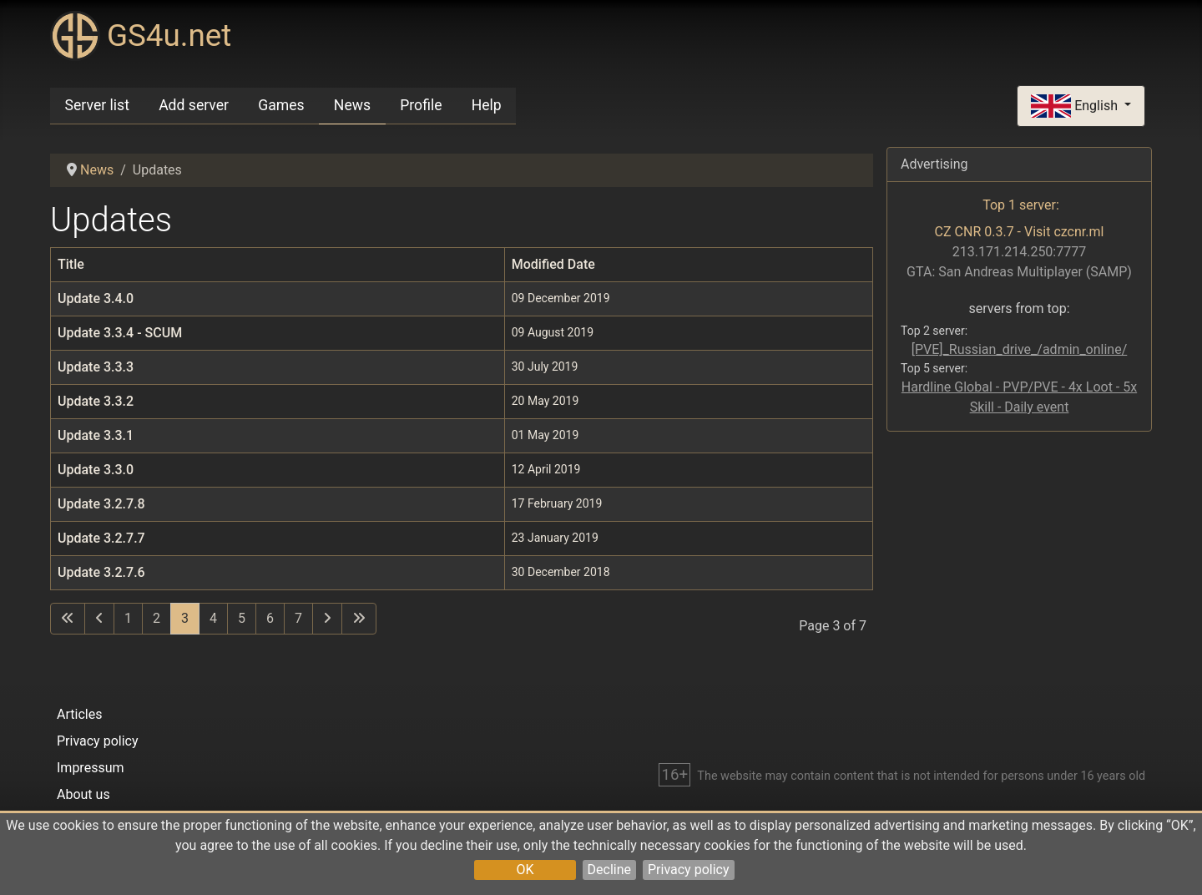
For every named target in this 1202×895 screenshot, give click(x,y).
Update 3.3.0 (96, 470)
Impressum (90, 768)
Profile (421, 105)
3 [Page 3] (185, 618)
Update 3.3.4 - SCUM (120, 333)
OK (524, 869)
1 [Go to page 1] (128, 618)
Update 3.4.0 (96, 298)
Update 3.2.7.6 (101, 572)
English (1076, 106)
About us (83, 794)
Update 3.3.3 (96, 367)
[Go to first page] (67, 619)
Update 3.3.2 (96, 401)
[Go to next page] (327, 619)
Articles (79, 714)
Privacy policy (689, 869)
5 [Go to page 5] (241, 618)
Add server (194, 105)
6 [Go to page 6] (270, 618)
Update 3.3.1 (96, 435)
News (352, 105)
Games (281, 105)
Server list (97, 105)
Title (71, 264)
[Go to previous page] (99, 619)
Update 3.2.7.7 (101, 538)
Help (487, 105)
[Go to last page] (358, 619)
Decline (609, 869)
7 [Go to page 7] (298, 618)
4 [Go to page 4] (213, 618)
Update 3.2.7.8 (101, 504)
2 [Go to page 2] (156, 618)
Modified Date (553, 264)
